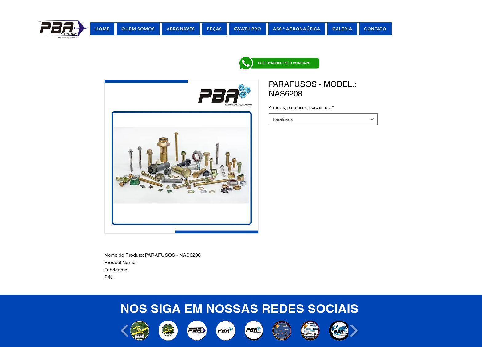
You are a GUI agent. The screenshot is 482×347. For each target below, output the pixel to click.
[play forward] (354, 331)
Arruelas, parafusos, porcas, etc (301, 107)
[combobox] (323, 119)
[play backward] (125, 331)
